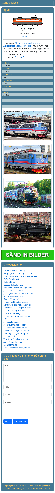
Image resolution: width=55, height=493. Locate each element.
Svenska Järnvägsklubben (14, 325)
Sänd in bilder (20, 421)
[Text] (27, 372)
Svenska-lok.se (9, 2)
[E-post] (27, 402)
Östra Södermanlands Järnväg (16, 347)
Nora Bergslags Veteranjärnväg (17, 305)
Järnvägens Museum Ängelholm (17, 287)
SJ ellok (8, 10)
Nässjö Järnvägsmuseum (14, 310)
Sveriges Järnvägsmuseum (15, 327)
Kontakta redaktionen (40, 488)
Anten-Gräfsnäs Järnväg (14, 270)
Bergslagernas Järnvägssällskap (17, 273)
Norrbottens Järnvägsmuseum (17, 307)
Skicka (8, 421)
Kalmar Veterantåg (11, 299)
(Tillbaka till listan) (27, 36)
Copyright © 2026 (12, 485)
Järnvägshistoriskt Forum (14, 296)
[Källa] (27, 387)
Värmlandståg (9, 336)
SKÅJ (5, 319)
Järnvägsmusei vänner (13, 290)
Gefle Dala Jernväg (11, 279)
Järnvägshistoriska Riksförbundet (18, 293)
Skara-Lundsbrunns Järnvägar (16, 316)
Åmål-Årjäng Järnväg (12, 342)
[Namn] (27, 394)
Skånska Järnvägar (11, 322)
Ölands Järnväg (10, 344)
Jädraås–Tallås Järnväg (13, 285)
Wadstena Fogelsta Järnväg (15, 339)
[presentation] (21, 411)
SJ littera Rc (20, 57)
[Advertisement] (27, 454)
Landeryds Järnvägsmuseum (16, 302)
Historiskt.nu (9, 282)
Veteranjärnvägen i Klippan (15, 333)
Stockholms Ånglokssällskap (16, 330)
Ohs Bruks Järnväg (11, 313)
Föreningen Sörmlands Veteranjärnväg (20, 276)
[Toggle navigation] (50, 3)
